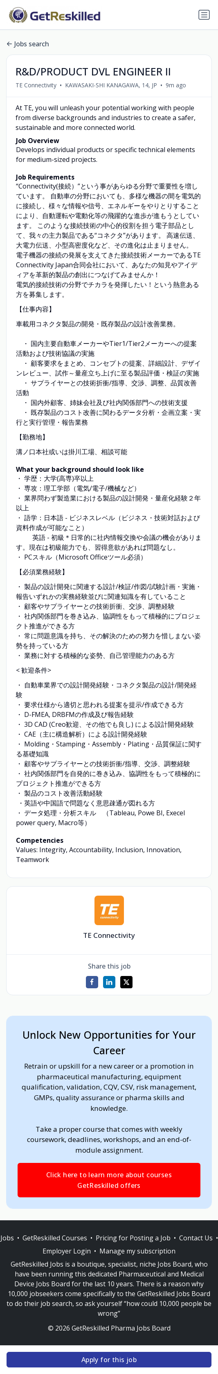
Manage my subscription (137, 1251)
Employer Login (67, 1251)
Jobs (7, 1237)
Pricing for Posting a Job (133, 1237)
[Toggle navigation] (204, 15)
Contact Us (196, 1237)
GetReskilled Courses (54, 1237)
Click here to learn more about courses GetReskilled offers (109, 1180)
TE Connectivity (36, 85)
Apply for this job (109, 1359)
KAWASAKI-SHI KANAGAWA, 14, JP (111, 85)
